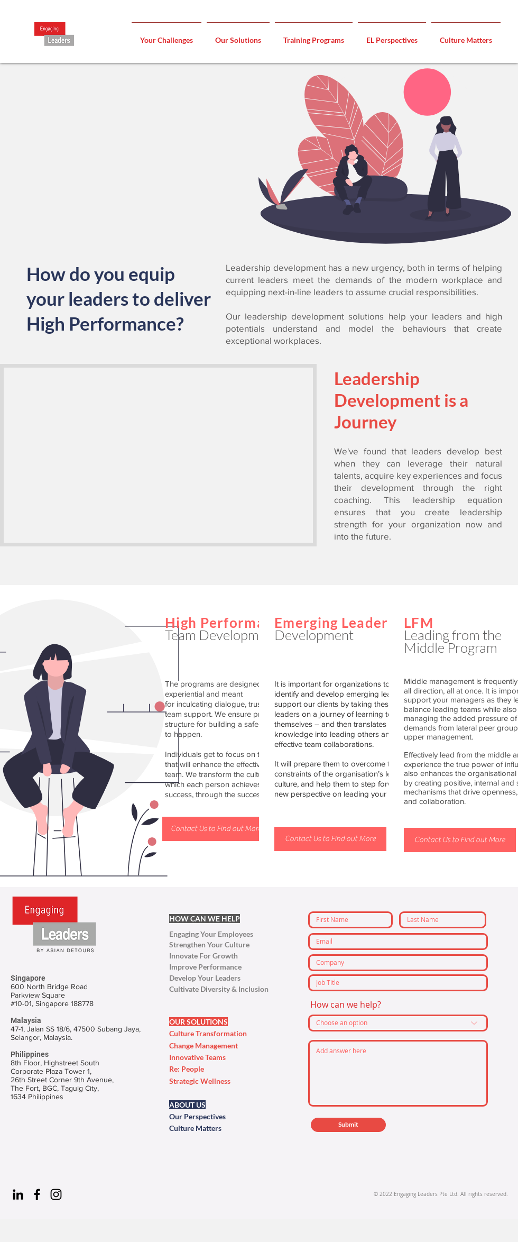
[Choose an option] (398, 1023)
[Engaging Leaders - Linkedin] (18, 1194)
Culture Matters (195, 1128)
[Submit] (348, 1125)
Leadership (378, 378)
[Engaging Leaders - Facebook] (37, 1194)
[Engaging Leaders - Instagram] (56, 1194)
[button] (166, 35)
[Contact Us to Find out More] (216, 829)
